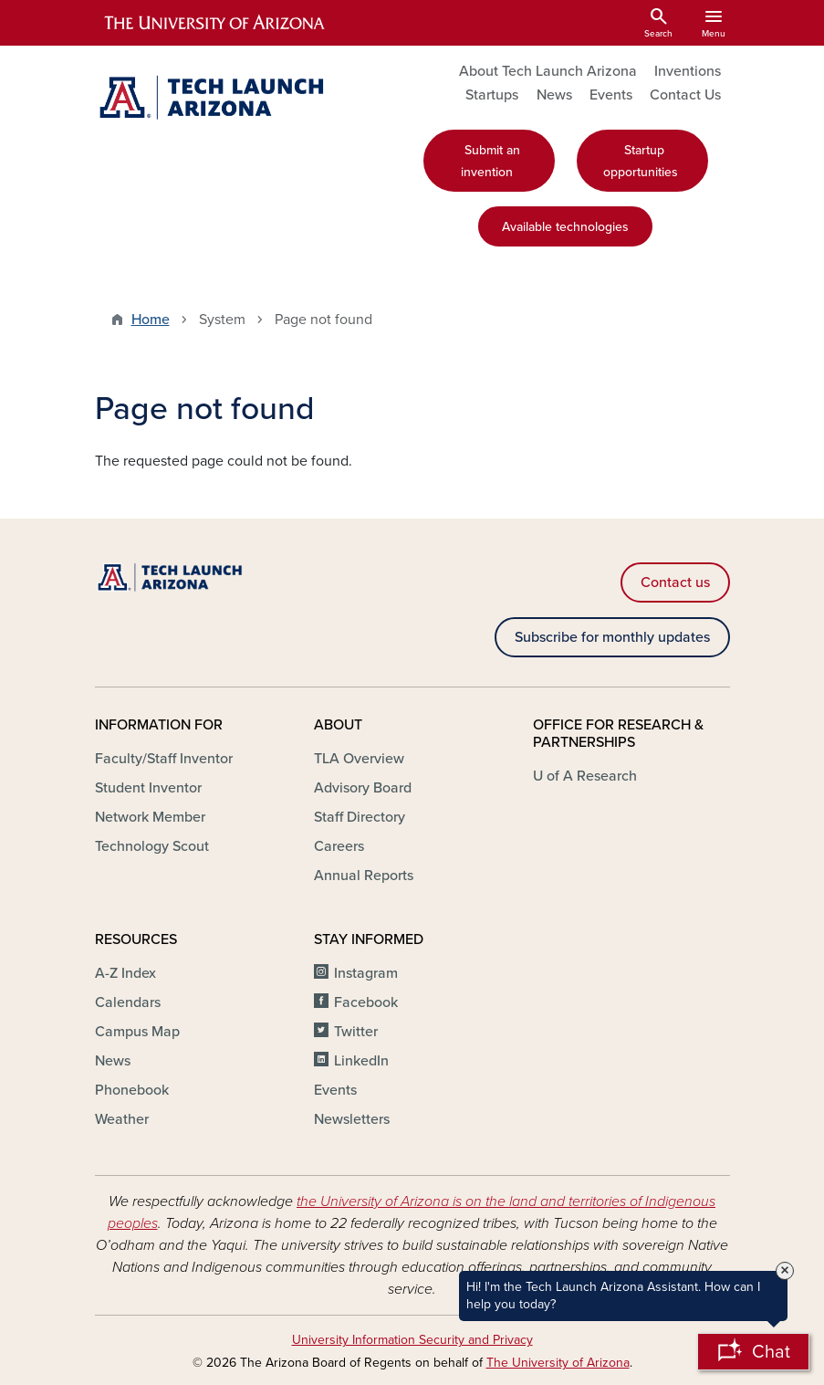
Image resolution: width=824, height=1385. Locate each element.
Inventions (687, 71)
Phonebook (132, 1090)
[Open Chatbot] (753, 1351)
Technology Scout (152, 846)
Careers (339, 846)
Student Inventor (148, 788)
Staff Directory (359, 817)
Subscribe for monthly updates (612, 637)
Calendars (128, 1002)
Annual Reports (363, 875)
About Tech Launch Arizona (548, 71)
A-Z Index (125, 973)
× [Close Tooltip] (784, 1271)
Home (150, 319)
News (554, 95)
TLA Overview (359, 759)
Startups (491, 95)
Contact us (675, 582)
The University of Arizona (558, 1362)
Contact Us (685, 95)
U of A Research (585, 776)
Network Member (150, 817)
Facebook (366, 1002)
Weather (122, 1119)
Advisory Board (363, 788)
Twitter (356, 1032)
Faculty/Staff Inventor (164, 759)
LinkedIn (361, 1061)
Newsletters (352, 1119)
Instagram (366, 973)
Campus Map (137, 1032)
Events (610, 95)
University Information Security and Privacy (412, 1340)
